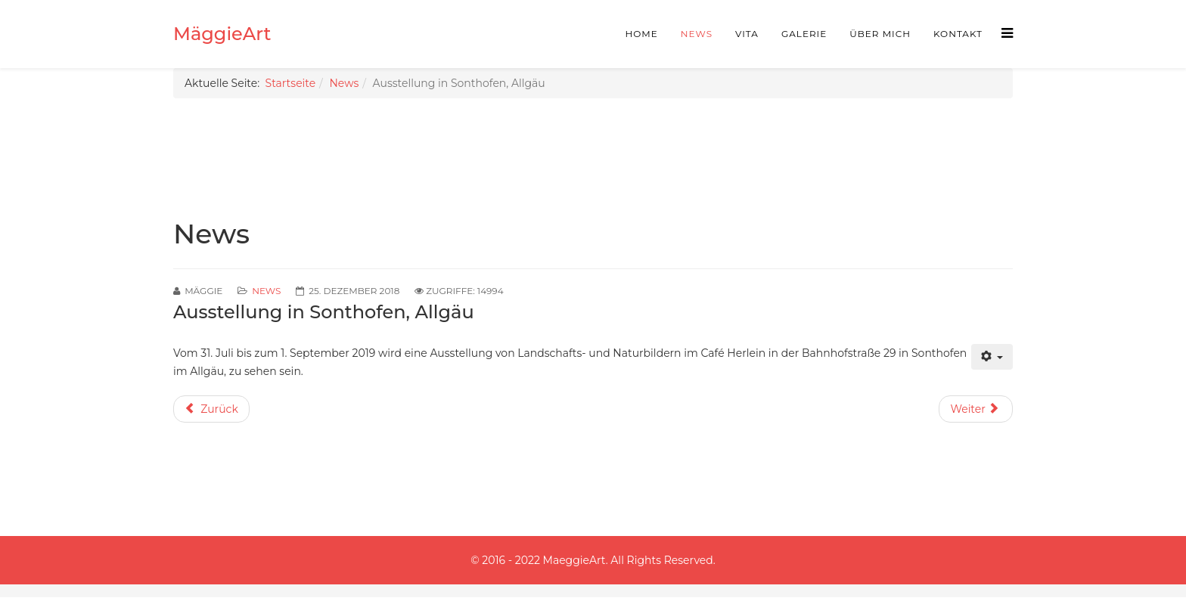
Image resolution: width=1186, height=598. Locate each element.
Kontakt (958, 33)
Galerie (804, 33)
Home (642, 33)
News (697, 33)
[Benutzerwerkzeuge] (992, 357)
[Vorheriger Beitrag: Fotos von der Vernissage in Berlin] (211, 409)
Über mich (880, 33)
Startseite (290, 83)
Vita (747, 33)
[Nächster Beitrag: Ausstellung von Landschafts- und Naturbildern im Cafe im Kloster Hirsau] (976, 409)
